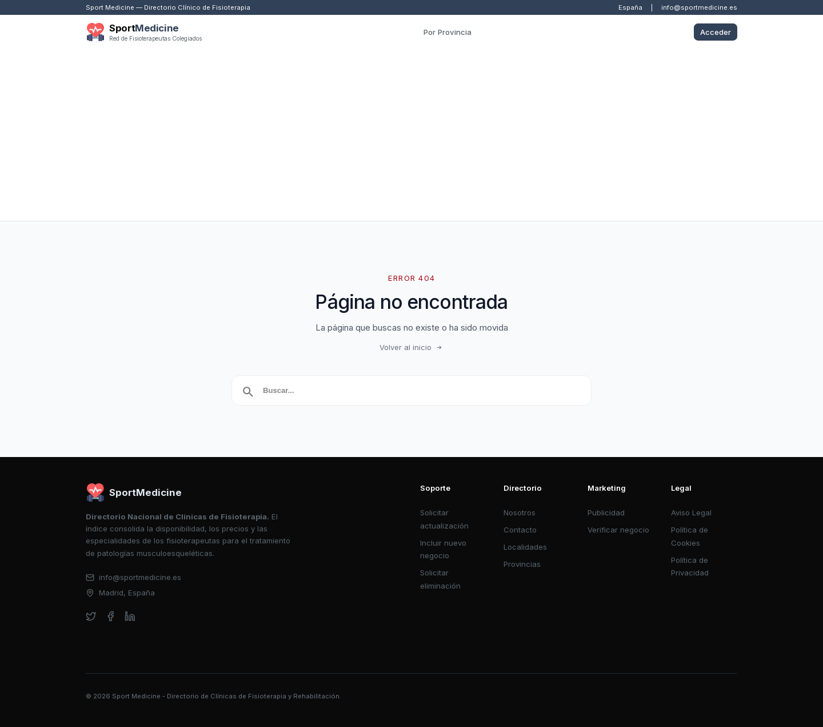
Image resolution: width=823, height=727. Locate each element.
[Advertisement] (411, 135)
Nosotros (520, 512)
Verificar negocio (618, 529)
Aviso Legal (691, 512)
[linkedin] (130, 616)
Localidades (525, 546)
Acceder (715, 32)
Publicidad (606, 512)
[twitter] (91, 616)
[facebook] (110, 616)
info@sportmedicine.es (699, 7)
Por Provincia (448, 32)
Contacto (520, 529)
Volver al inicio (411, 347)
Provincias (522, 564)
